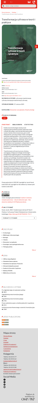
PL (11, 2)
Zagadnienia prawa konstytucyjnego (12, 294)
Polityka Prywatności (9, 344)
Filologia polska (7, 247)
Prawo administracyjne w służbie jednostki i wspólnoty (18, 303)
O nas (5, 340)
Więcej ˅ (34, 250)
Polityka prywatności (9, 371)
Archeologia (6, 233)
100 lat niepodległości (9, 259)
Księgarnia (6, 351)
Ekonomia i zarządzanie (17, 110)
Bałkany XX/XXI (7, 270)
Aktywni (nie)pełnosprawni (11, 266)
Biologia (5, 237)
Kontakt (5, 342)
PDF (4, 118)
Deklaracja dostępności (10, 346)
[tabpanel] (19, 152)
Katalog (14, 12)
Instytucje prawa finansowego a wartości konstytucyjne (18, 307)
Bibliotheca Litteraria (9, 273)
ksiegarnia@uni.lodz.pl (10, 361)
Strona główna (7, 336)
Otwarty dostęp (29, 110)
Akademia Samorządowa (10, 261)
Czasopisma (7, 348)
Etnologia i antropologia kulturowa (13, 244)
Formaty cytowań (10, 218)
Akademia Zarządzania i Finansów (13, 263)
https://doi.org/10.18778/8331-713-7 (12, 95)
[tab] (6, 124)
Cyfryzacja (7, 85)
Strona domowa (6, 12)
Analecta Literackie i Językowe (12, 268)
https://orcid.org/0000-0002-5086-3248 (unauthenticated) (17, 82)
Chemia (5, 239)
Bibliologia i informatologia (11, 235)
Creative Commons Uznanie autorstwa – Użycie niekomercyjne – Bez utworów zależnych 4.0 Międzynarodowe (17, 200)
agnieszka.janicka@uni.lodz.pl (12, 369)
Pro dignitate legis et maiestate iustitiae (13, 290)
